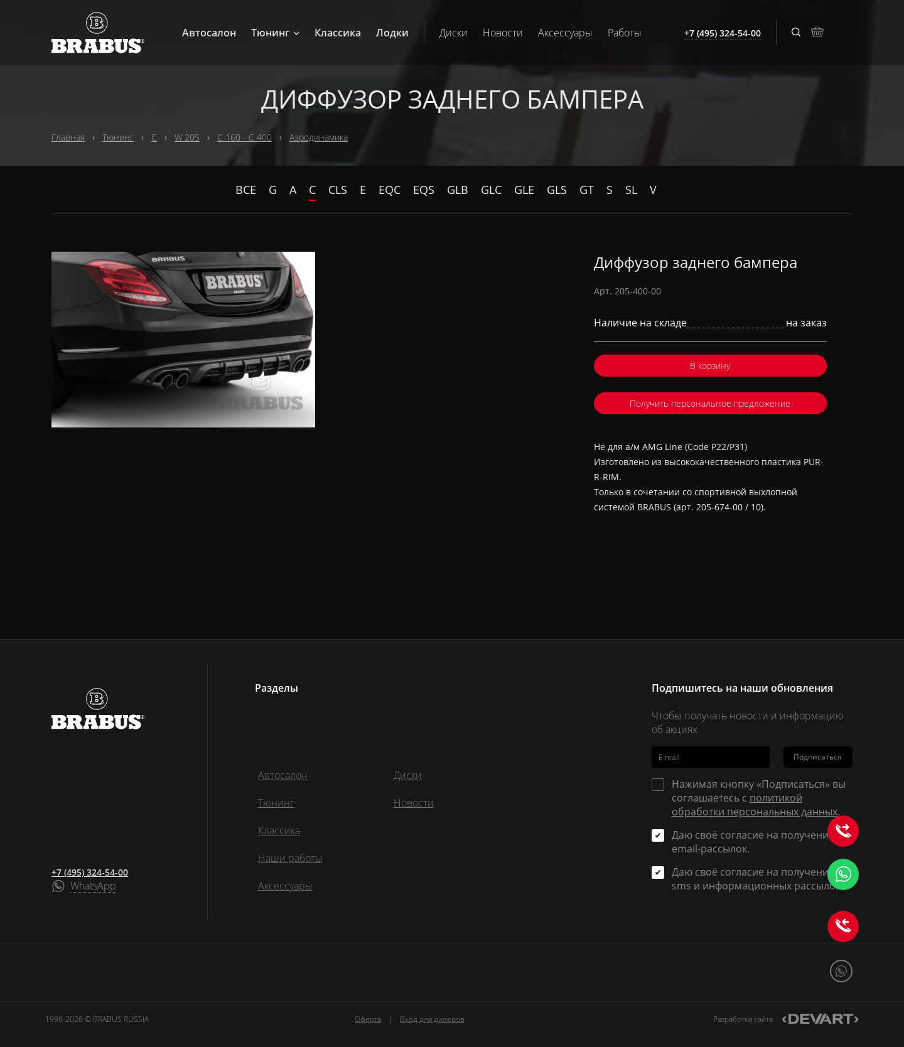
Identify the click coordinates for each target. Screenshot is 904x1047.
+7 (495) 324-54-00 (89, 872)
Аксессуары (565, 33)
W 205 (187, 137)
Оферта (368, 1019)
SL (631, 189)
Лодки (392, 33)
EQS (423, 189)
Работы (625, 33)
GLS (557, 189)
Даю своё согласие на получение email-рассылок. (753, 842)
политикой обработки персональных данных (754, 805)
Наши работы (290, 858)
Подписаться (818, 756)
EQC (390, 189)
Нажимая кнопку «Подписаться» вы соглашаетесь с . (759, 798)
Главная (68, 137)
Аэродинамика (318, 137)
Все (245, 189)
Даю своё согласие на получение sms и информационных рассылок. (757, 879)
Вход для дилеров (432, 1019)
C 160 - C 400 (244, 137)
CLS (337, 189)
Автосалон (209, 33)
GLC (491, 189)
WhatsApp (93, 886)
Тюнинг (275, 33)
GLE (524, 189)
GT (586, 189)
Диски (453, 33)
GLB (457, 189)
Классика (338, 33)
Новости (503, 33)
